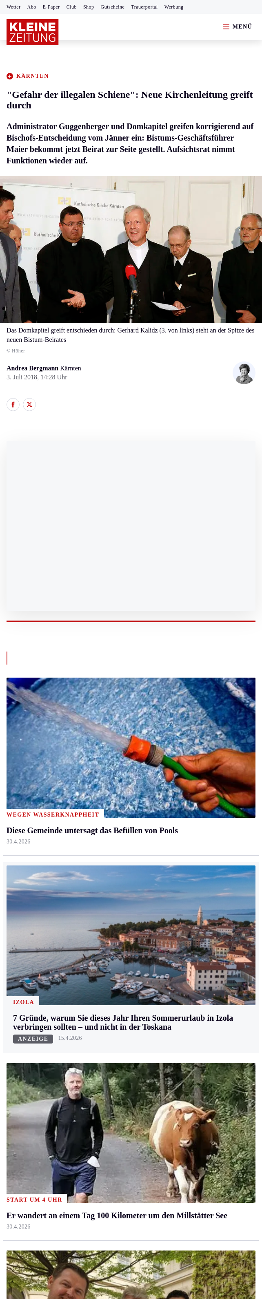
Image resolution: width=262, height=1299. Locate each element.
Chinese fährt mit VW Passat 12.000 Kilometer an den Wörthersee (105, 1055)
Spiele (97, 961)
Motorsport (21, 976)
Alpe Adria (187, 914)
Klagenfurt (103, 739)
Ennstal (16, 739)
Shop (88, 7)
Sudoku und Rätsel (197, 961)
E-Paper (51, 7)
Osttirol (99, 802)
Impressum (22, 1125)
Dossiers (184, 1007)
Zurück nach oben (131, 702)
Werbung (174, 7)
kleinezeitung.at (51, 1153)
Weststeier (20, 880)
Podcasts (184, 976)
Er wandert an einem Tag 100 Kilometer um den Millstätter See (101, 1080)
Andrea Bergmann (33, 368)
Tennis (15, 961)
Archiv (98, 945)
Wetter (14, 7)
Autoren (100, 929)
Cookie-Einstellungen (217, 1125)
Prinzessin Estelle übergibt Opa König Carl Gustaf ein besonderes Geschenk (118, 1092)
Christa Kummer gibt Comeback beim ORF (75, 1067)
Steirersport (22, 914)
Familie (183, 848)
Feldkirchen (104, 755)
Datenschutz (82, 1125)
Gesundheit (187, 739)
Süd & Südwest (27, 833)
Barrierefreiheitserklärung (143, 1125)
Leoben (16, 770)
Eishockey (20, 1007)
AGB (51, 1125)
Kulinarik (185, 817)
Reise (180, 786)
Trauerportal (144, 7)
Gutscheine (113, 7)
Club (72, 7)
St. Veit (99, 817)
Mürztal (17, 802)
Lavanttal (101, 770)
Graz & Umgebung (32, 755)
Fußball (17, 945)
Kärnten (101, 723)
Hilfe (96, 914)
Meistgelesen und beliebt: (42, 1040)
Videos (182, 992)
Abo (31, 7)
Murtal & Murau (28, 786)
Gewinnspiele (191, 945)
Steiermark (22, 723)
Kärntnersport (25, 929)
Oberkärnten (105, 786)
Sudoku (99, 976)
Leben (181, 723)
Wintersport (22, 992)
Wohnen (183, 802)
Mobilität (185, 755)
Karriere (183, 833)
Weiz (13, 864)
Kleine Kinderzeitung (201, 929)
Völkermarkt (106, 848)
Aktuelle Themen (196, 898)
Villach (98, 833)
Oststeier (18, 817)
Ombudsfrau (189, 770)
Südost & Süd (25, 848)
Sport (14, 898)
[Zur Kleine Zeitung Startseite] (33, 32)
